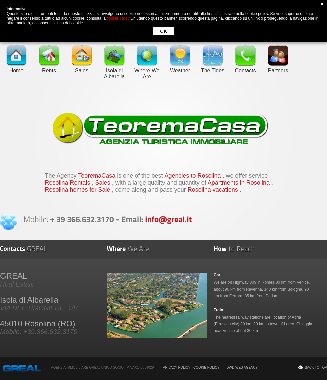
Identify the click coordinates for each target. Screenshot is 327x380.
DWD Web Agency (242, 367)
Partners (278, 67)
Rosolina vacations (214, 189)
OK (163, 31)
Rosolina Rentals (68, 182)
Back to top (316, 367)
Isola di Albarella (114, 70)
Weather (180, 67)
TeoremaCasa (97, 175)
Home (16, 67)
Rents (49, 67)
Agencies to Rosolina (193, 175)
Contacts (245, 67)
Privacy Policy (176, 367)
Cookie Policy (206, 367)
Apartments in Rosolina (239, 182)
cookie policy (118, 18)
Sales (81, 67)
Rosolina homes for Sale (78, 189)
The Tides (212, 67)
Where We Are (146, 70)
